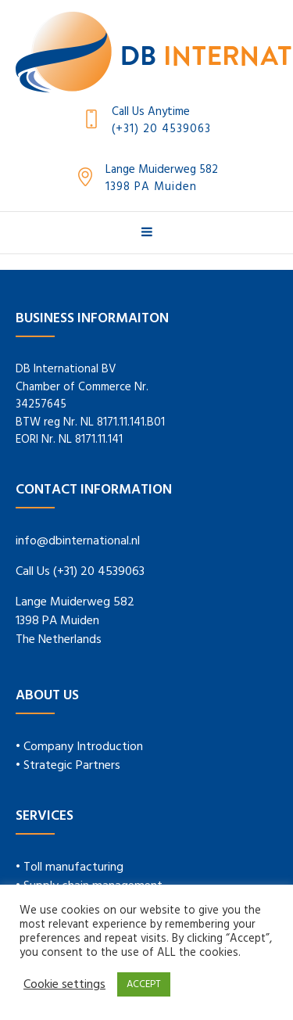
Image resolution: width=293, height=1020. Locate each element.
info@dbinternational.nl (78, 541)
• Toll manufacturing (69, 867)
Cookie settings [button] (64, 984)
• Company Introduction (79, 747)
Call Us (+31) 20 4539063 (80, 572)
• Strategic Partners (68, 766)
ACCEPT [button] (144, 984)
